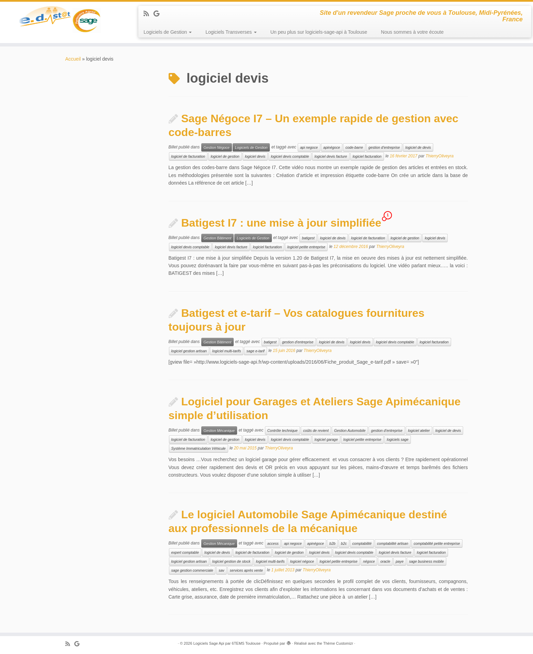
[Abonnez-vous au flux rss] (148, 13)
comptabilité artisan (392, 543)
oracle (385, 561)
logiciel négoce (302, 561)
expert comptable (185, 552)
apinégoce (331, 147)
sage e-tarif (255, 351)
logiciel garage (326, 439)
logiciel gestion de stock (231, 561)
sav (221, 570)
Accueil (73, 59)
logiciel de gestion (225, 156)
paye (400, 561)
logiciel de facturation (188, 156)
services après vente (246, 570)
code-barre (354, 147)
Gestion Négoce (217, 147)
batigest (308, 238)
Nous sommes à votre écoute (412, 32)
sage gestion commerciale (192, 570)
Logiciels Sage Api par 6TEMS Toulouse (226, 643)
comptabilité (362, 543)
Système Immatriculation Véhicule (198, 448)
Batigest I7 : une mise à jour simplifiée (281, 223)
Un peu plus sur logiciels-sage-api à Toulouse (318, 32)
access (273, 543)
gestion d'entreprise (384, 147)
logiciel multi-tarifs (226, 351)
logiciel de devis (418, 147)
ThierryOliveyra (440, 156)
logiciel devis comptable (290, 156)
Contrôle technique (282, 430)
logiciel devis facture (331, 156)
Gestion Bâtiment (218, 238)
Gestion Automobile (349, 430)
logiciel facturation (367, 156)
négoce (369, 561)
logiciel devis (255, 156)
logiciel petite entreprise (306, 247)
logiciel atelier (419, 430)
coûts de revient (316, 430)
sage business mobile (426, 561)
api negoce (309, 147)
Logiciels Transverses (231, 32)
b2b (332, 543)
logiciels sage (397, 439)
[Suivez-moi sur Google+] (158, 13)
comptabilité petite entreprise (437, 543)
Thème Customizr (338, 643)
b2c (344, 543)
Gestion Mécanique (219, 430)
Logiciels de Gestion (167, 32)
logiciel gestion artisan (189, 351)
